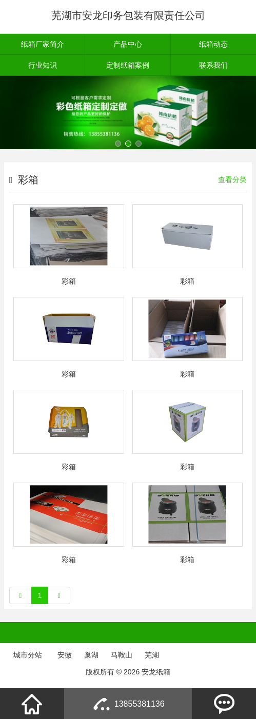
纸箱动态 (213, 44)
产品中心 (127, 44)
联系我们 (213, 65)
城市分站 (27, 655)
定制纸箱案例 (127, 65)
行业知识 (42, 65)
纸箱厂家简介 (42, 44)
